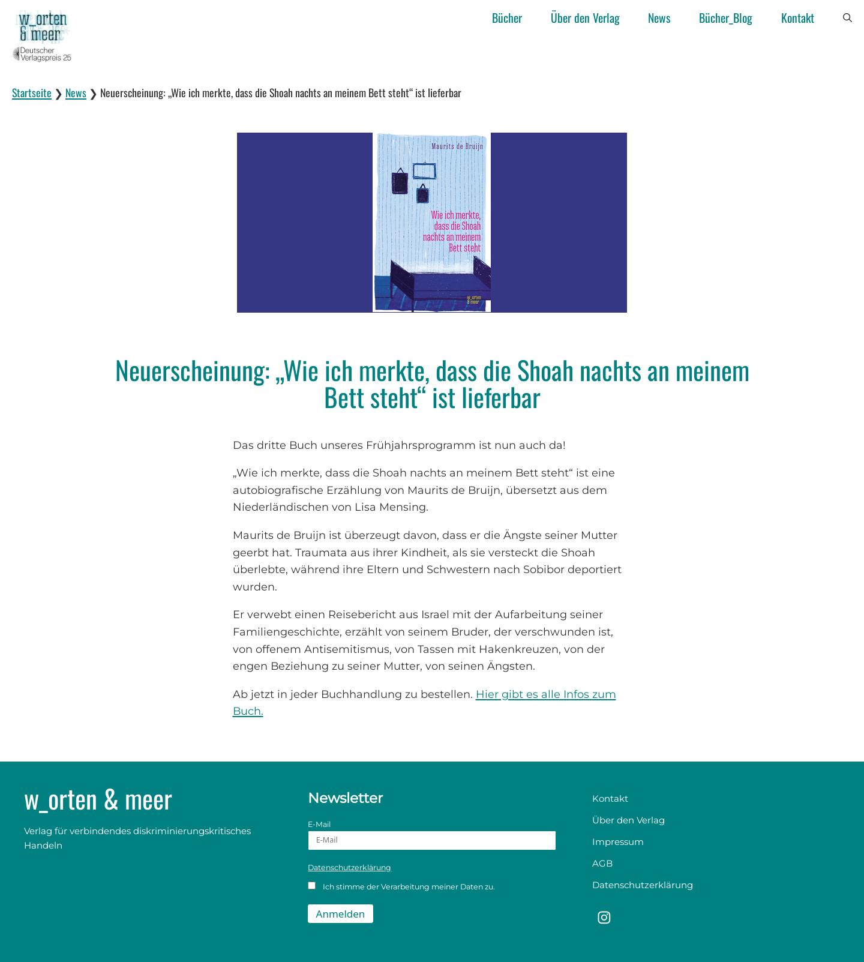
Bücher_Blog (725, 17)
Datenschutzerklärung (349, 867)
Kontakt (797, 17)
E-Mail (432, 835)
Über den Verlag (585, 17)
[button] (847, 18)
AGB (602, 863)
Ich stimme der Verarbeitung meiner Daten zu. (401, 886)
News (659, 17)
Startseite (32, 92)
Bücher (507, 17)
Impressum (618, 841)
